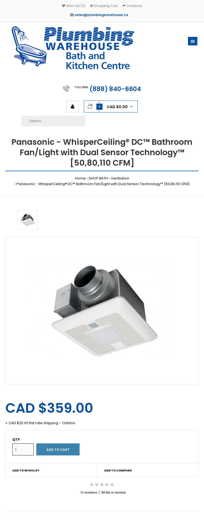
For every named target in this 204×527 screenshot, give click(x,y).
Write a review (113, 492)
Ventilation (120, 178)
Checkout (132, 5)
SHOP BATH (98, 178)
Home (80, 178)
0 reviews (89, 492)
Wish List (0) (73, 5)
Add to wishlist (26, 470)
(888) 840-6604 (115, 89)
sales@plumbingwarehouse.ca (101, 15)
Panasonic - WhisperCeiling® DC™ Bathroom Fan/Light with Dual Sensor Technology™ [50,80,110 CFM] (103, 183)
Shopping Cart (104, 5)
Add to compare (118, 470)
